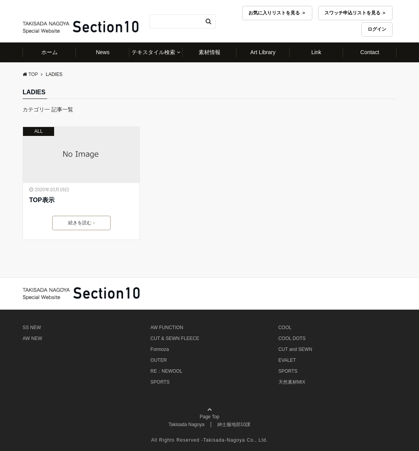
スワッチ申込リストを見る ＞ (355, 13)
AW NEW (32, 338)
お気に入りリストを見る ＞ (277, 13)
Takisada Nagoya (186, 424)
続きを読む (81, 223)
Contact (369, 52)
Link (316, 52)
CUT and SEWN (295, 349)
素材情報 (209, 52)
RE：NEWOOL (166, 371)
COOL (285, 327)
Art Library (263, 52)
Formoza (159, 349)
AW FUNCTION (166, 327)
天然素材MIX (291, 382)
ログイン (377, 29)
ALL (38, 131)
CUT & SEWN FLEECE (174, 338)
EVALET (287, 360)
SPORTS (159, 382)
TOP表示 (42, 200)
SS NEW (32, 327)
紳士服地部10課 (233, 424)
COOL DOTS (292, 338)
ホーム (49, 52)
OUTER (158, 360)
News (102, 52)
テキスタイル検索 (153, 52)
